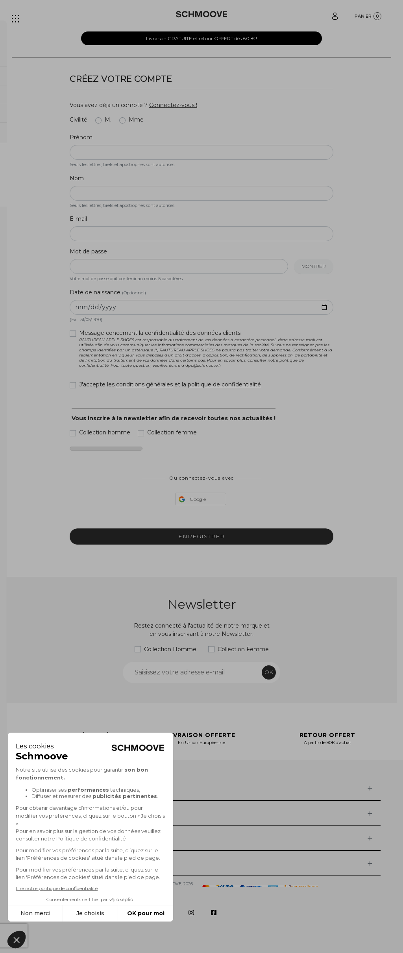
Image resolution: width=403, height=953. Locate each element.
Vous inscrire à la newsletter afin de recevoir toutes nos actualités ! (173, 418)
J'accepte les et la (170, 384)
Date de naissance (108, 292)
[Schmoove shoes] (201, 14)
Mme (136, 119)
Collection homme (104, 432)
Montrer (313, 266)
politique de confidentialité (224, 384)
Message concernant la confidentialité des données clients (206, 348)
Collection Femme (243, 649)
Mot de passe (88, 251)
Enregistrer (201, 536)
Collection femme (172, 432)
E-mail (78, 218)
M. (108, 119)
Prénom (81, 137)
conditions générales (144, 384)
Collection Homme (170, 649)
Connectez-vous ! (173, 105)
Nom (77, 178)
